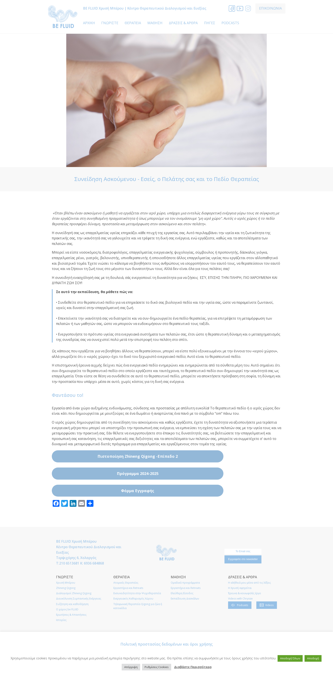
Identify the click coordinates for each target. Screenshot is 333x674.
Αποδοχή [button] (313, 658)
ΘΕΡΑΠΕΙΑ (133, 23)
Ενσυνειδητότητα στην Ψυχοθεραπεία (137, 593)
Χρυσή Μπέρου (65, 582)
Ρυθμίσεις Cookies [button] (157, 667)
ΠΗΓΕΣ (209, 23)
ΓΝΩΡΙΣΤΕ (109, 23)
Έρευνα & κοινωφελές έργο (244, 593)
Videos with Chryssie (240, 598)
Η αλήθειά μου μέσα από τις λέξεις (249, 582)
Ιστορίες (61, 620)
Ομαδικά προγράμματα (185, 582)
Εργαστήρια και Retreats (128, 588)
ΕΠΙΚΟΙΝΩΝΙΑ (270, 8)
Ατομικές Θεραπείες (125, 582)
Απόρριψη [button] (131, 667)
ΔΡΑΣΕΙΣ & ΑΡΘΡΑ (183, 23)
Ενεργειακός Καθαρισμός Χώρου (133, 598)
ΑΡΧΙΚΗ (89, 23)
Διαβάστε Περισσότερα (193, 667)
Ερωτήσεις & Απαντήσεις (71, 614)
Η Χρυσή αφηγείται (240, 588)
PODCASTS (230, 23)
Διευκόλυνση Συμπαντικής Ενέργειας (78, 598)
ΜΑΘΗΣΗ (154, 23)
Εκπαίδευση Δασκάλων (185, 598)
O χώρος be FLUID (67, 609)
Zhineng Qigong (65, 588)
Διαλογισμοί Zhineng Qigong (73, 593)
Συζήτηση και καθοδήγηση (72, 604)
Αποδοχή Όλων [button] (290, 658)
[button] (239, 605)
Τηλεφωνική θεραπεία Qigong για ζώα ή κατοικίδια (137, 606)
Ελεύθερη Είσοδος (182, 593)
